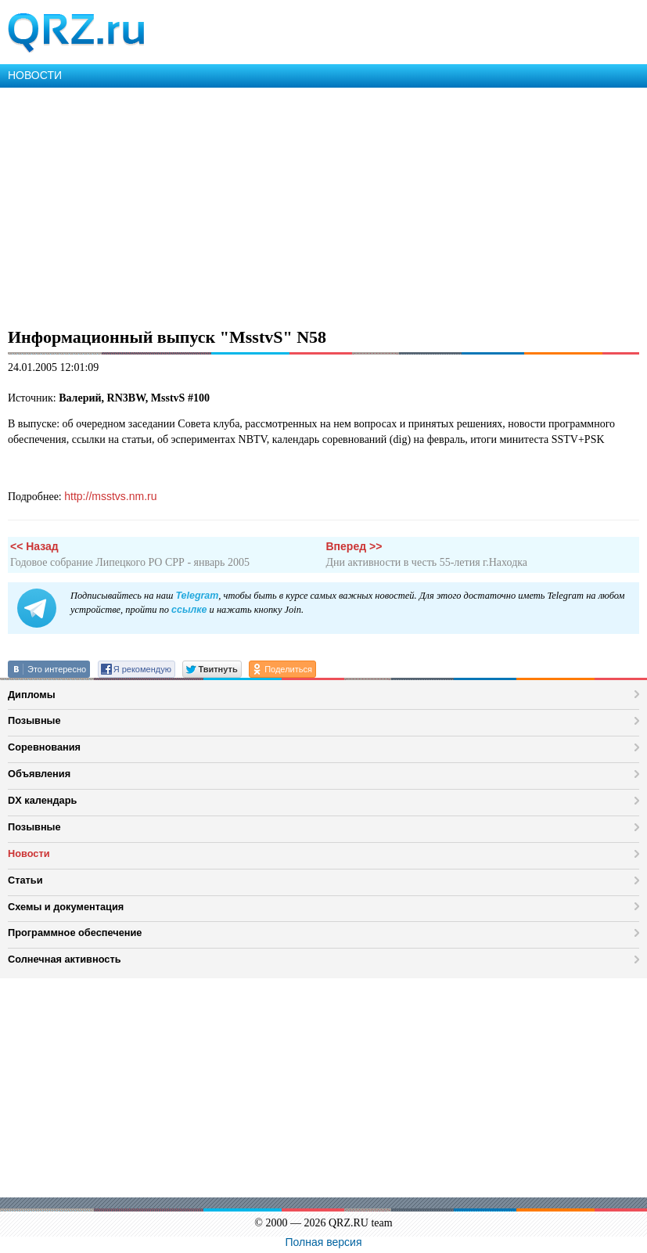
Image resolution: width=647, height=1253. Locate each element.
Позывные (34, 720)
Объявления (39, 774)
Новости (29, 853)
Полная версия (324, 1242)
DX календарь (42, 800)
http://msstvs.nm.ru (110, 496)
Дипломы (32, 694)
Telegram (196, 595)
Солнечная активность (64, 959)
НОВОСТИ (35, 75)
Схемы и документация (66, 907)
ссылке (189, 609)
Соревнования (44, 747)
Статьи (25, 880)
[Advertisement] (323, 205)
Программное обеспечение (75, 932)
